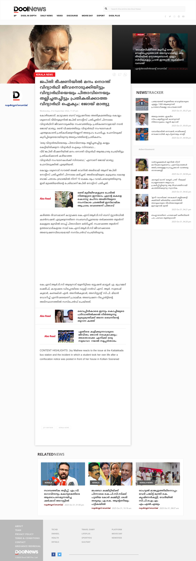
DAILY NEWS (46, 15)
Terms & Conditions (27, 538)
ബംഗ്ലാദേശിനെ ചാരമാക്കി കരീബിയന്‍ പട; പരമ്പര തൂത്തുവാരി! (170, 216)
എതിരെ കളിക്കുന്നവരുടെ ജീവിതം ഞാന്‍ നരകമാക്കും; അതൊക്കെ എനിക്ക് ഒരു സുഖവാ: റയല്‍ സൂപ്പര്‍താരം (97, 336)
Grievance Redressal (28, 546)
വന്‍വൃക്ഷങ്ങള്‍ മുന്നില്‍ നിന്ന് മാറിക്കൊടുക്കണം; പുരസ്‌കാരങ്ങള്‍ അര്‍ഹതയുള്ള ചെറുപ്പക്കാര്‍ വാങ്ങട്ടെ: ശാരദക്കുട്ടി (170, 166)
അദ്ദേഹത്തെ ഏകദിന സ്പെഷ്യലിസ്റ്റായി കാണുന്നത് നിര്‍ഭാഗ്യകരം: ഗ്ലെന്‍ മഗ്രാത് (165, 119)
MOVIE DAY (87, 15)
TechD (55, 529)
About (19, 526)
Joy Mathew (48, 427)
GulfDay (86, 542)
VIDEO (60, 15)
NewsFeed (117, 538)
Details (55, 542)
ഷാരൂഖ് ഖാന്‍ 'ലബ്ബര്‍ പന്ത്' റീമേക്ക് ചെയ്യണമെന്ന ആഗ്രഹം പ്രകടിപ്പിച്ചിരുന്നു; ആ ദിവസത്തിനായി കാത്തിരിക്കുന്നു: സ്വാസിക (169, 183)
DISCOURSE (72, 15)
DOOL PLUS (114, 15)
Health (55, 538)
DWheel (55, 533)
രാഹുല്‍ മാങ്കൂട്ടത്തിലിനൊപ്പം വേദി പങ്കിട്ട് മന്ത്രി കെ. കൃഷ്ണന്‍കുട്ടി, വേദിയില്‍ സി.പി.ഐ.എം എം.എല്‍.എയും (158, 497)
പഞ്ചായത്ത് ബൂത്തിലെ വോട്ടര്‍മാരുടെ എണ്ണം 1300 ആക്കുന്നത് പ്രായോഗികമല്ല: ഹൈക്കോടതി (170, 104)
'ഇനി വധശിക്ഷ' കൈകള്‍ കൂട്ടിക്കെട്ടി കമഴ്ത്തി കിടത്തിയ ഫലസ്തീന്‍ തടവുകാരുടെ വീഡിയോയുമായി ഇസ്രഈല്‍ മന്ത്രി (169, 201)
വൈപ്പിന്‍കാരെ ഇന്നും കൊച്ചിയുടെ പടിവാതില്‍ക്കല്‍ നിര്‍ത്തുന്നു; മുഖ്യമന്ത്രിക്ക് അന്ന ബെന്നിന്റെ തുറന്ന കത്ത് (101, 316)
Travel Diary (88, 529)
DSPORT (101, 15)
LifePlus (86, 533)
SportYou (87, 538)
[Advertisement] (83, 267)
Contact (20, 542)
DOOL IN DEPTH (28, 15)
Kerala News (64, 427)
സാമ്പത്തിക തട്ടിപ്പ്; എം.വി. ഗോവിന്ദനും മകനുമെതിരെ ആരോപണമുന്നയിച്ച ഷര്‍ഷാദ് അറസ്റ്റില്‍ (62, 495)
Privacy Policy (24, 534)
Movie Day (117, 533)
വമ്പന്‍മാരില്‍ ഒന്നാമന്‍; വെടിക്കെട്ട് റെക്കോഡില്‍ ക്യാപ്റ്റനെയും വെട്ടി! (168, 132)
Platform (117, 529)
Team (18, 530)
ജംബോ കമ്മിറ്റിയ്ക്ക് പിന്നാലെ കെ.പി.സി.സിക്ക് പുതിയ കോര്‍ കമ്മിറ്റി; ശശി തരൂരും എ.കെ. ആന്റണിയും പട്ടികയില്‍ (110, 497)
